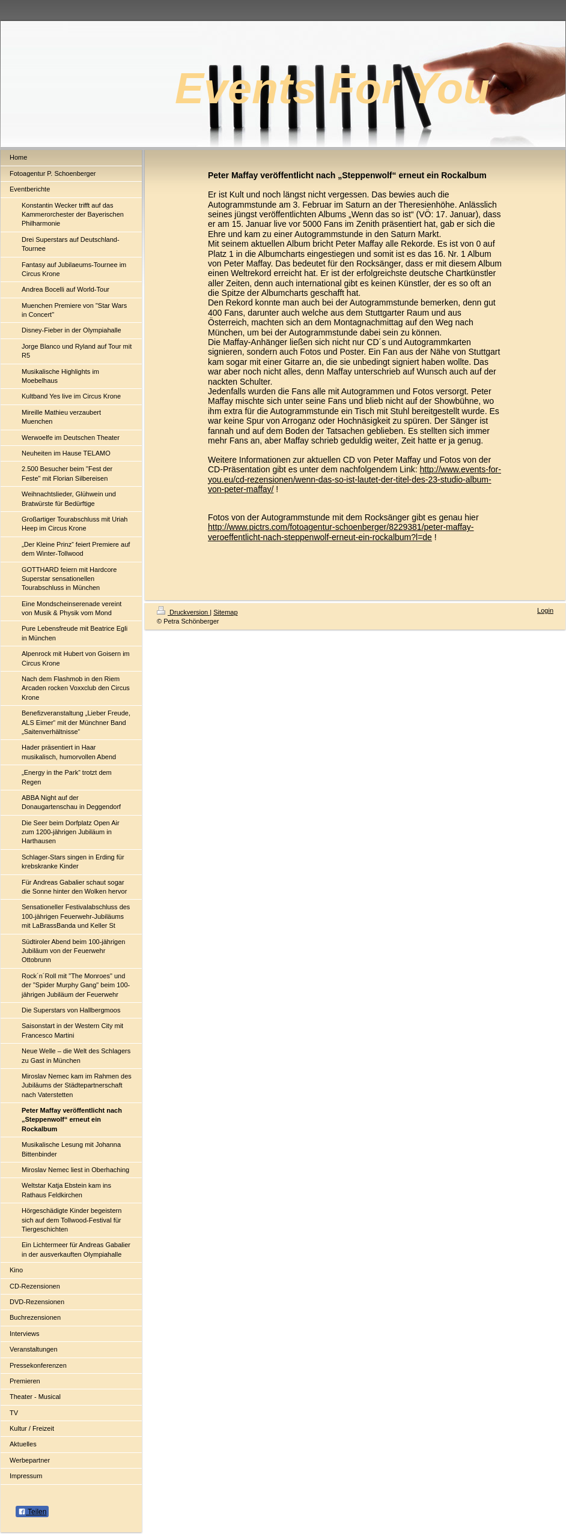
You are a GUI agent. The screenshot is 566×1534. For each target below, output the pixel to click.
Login (545, 610)
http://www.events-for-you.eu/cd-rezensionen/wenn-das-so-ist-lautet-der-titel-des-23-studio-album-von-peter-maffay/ (354, 479)
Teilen (32, 1512)
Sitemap (225, 612)
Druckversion (183, 612)
